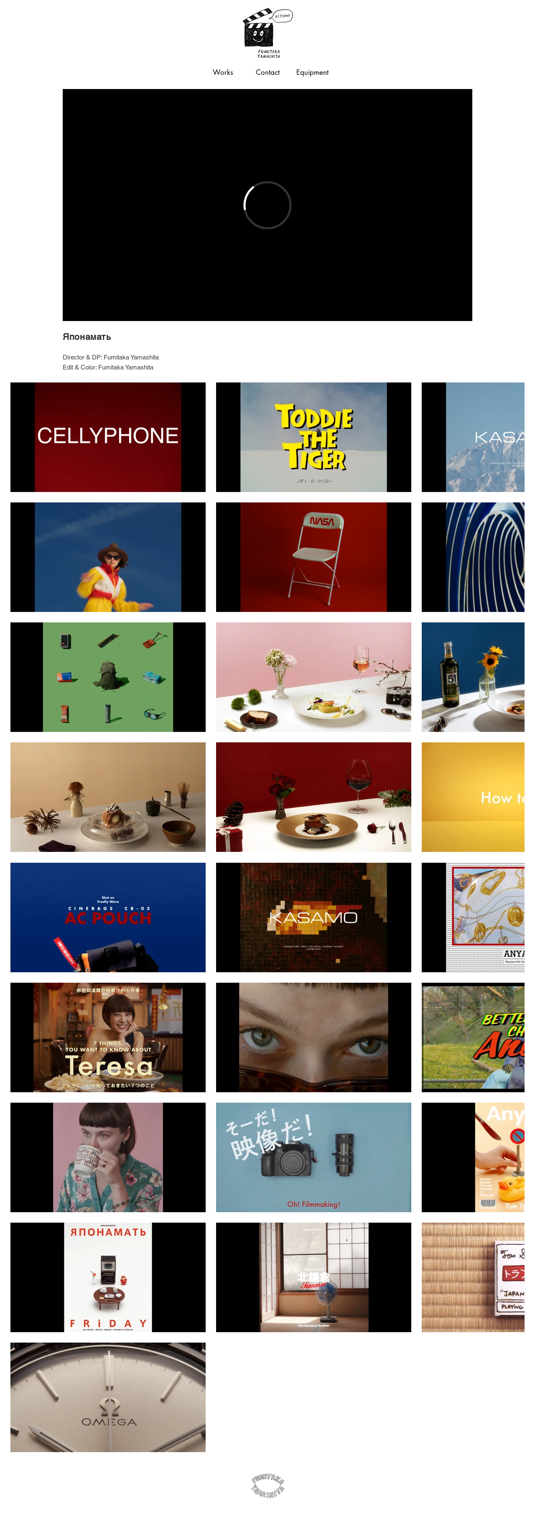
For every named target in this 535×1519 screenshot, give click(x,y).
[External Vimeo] (267, 205)
